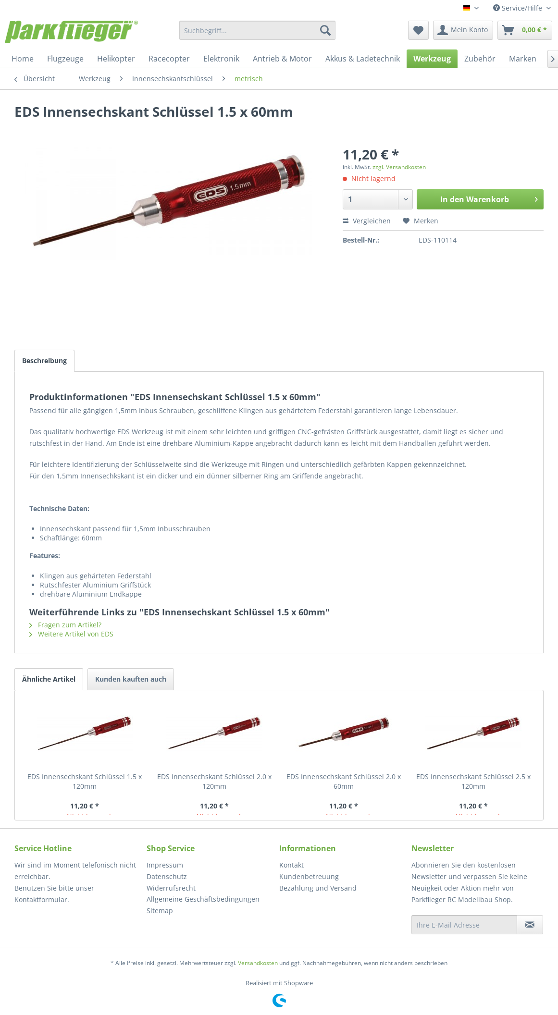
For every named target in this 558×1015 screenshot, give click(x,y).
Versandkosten (258, 963)
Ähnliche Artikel (48, 679)
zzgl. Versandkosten (399, 167)
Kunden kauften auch (130, 679)
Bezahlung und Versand (318, 888)
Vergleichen (367, 220)
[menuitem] (257, 30)
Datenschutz (167, 876)
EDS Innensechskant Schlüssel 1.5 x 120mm (84, 781)
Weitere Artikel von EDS (71, 633)
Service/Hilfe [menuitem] (518, 7)
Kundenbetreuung (309, 876)
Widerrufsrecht (171, 888)
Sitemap (160, 910)
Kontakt (291, 864)
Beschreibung (44, 360)
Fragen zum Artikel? (65, 624)
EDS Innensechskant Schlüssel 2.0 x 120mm (214, 781)
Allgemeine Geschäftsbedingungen (203, 899)
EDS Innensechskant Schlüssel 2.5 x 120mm (473, 781)
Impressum (165, 864)
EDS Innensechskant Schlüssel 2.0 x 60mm (343, 781)
